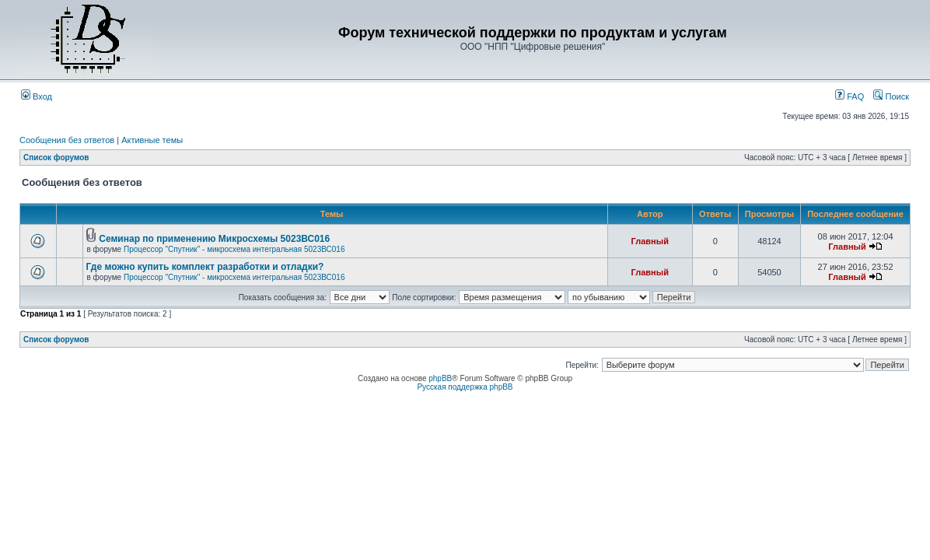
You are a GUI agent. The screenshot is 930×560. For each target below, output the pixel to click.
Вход (36, 96)
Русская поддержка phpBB (464, 387)
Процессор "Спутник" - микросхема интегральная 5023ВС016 (234, 249)
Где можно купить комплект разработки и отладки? (205, 266)
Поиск (891, 96)
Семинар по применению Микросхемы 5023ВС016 (214, 238)
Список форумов (56, 157)
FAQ (849, 96)
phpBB (440, 378)
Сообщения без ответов (66, 140)
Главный (650, 241)
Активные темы (152, 140)
